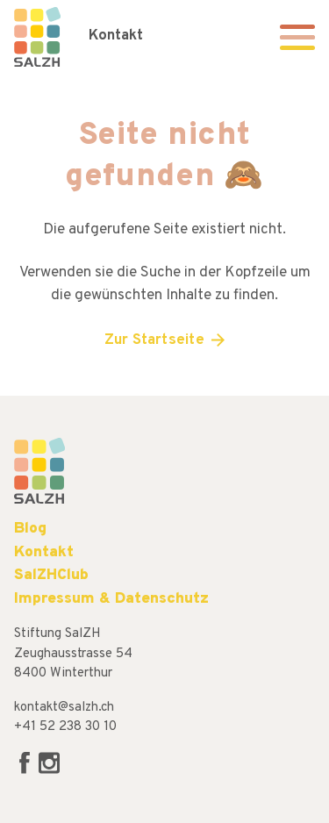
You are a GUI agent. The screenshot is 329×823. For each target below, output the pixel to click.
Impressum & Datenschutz (111, 599)
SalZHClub (51, 575)
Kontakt (116, 36)
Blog (30, 529)
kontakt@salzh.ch (64, 707)
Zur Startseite (154, 340)
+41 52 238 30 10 (65, 727)
